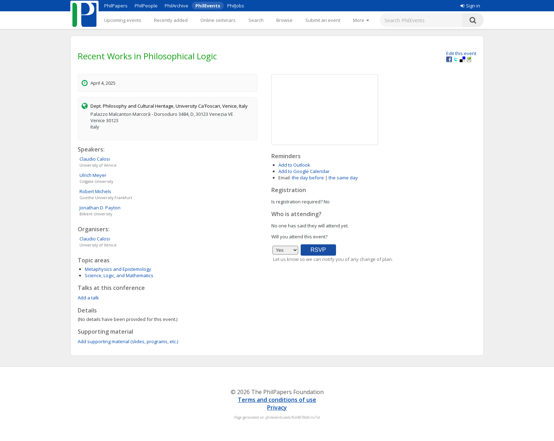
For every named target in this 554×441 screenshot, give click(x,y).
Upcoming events (122, 20)
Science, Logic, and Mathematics (119, 275)
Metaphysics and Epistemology (118, 269)
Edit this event (461, 53)
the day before (308, 177)
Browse (284, 20)
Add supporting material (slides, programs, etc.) (128, 341)
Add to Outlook (294, 165)
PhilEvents (207, 5)
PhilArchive (176, 5)
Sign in (470, 5)
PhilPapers (116, 5)
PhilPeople (146, 5)
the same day (343, 177)
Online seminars (218, 20)
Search (256, 20)
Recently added (171, 20)
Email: (284, 177)
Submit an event (322, 20)
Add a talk (88, 297)
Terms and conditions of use (277, 400)
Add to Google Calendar (304, 171)
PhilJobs (235, 5)
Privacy (277, 407)
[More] (361, 20)
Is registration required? (297, 201)
